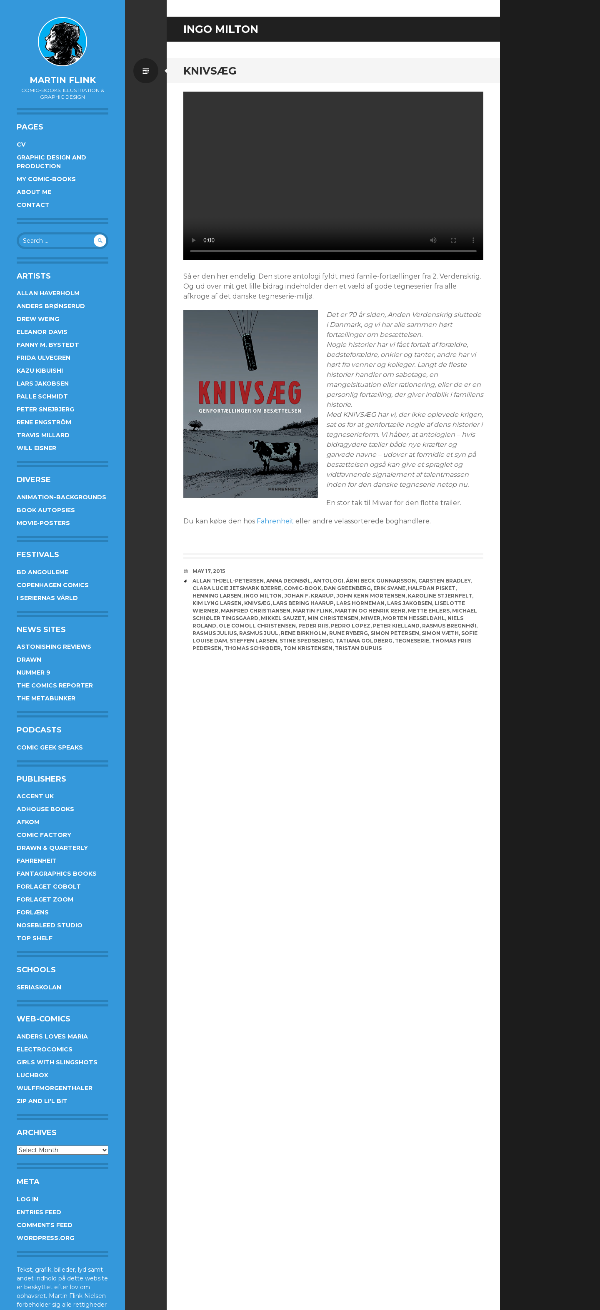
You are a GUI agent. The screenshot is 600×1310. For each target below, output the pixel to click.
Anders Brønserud (51, 306)
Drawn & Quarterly (52, 848)
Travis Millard (43, 435)
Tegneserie (412, 641)
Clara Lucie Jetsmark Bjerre (236, 588)
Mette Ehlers (429, 611)
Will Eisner (36, 448)
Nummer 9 (33, 672)
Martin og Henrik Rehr (370, 611)
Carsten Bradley (444, 581)
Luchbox (32, 1075)
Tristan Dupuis (358, 648)
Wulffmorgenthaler (54, 1088)
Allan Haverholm (48, 293)
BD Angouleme (42, 572)
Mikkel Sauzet (283, 618)
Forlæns (33, 912)
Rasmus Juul (258, 633)
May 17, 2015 (208, 571)
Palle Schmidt (42, 396)
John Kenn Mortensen (370, 596)
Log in (27, 1199)
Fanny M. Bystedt (48, 345)
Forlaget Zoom (45, 899)
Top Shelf (34, 938)
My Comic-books (46, 179)
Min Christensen (333, 618)
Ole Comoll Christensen (257, 626)
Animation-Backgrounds (61, 497)
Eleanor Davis (42, 332)
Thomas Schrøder (252, 648)
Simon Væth (440, 633)
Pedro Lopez (350, 626)
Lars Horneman (360, 603)
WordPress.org (45, 1238)
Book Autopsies (46, 510)
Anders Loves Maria (52, 1036)
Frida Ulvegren (43, 357)
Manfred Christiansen (255, 611)
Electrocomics (44, 1049)
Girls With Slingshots (57, 1062)
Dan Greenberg (347, 588)
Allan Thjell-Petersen (228, 581)
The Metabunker (46, 698)
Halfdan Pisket (431, 588)
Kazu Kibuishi (40, 370)
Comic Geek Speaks (50, 747)
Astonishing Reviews (54, 646)
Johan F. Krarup (309, 596)
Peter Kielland (396, 626)
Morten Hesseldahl (414, 618)
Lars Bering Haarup (303, 603)
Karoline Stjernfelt (440, 596)
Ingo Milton (263, 596)
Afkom (28, 822)
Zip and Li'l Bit (42, 1101)
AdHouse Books (45, 809)
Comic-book (302, 588)
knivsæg (257, 603)
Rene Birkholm (304, 633)
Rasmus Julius (214, 633)
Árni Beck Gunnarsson (381, 581)
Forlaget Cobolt (49, 886)
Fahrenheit (37, 860)
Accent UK (35, 796)
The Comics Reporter (55, 685)
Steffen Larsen (253, 641)
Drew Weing (38, 319)
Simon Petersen (394, 633)
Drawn (29, 659)
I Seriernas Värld (47, 598)
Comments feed (44, 1225)
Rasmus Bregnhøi (449, 626)
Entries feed (39, 1212)
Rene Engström (44, 422)
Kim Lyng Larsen (217, 603)
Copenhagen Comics (53, 585)
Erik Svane (389, 588)
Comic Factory (44, 835)
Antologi (328, 581)
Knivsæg (210, 71)
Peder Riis (313, 626)
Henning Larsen (216, 596)
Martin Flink (63, 80)
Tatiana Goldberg (363, 641)
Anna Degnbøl (288, 581)
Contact (33, 205)
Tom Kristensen (307, 648)
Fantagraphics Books (57, 873)
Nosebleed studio (49, 925)
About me (34, 192)
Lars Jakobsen (43, 383)
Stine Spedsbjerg (306, 641)
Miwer (370, 618)
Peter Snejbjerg (45, 409)
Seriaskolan (39, 987)
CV (21, 144)
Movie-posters (43, 523)
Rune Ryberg (348, 633)
